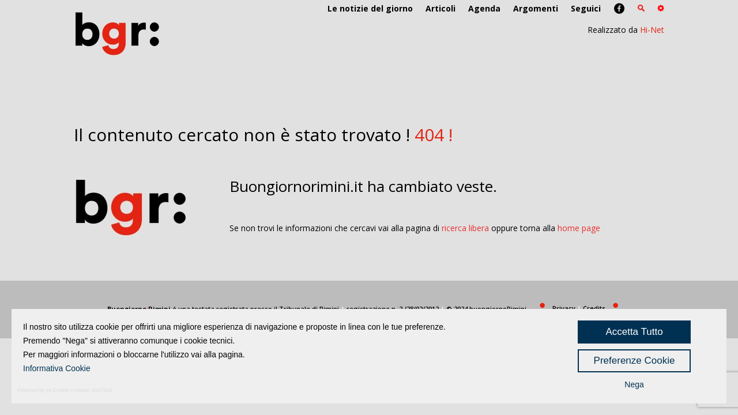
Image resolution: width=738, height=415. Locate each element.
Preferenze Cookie (634, 360)
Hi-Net (652, 29)
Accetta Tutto (633, 331)
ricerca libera (465, 227)
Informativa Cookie (57, 368)
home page (579, 227)
